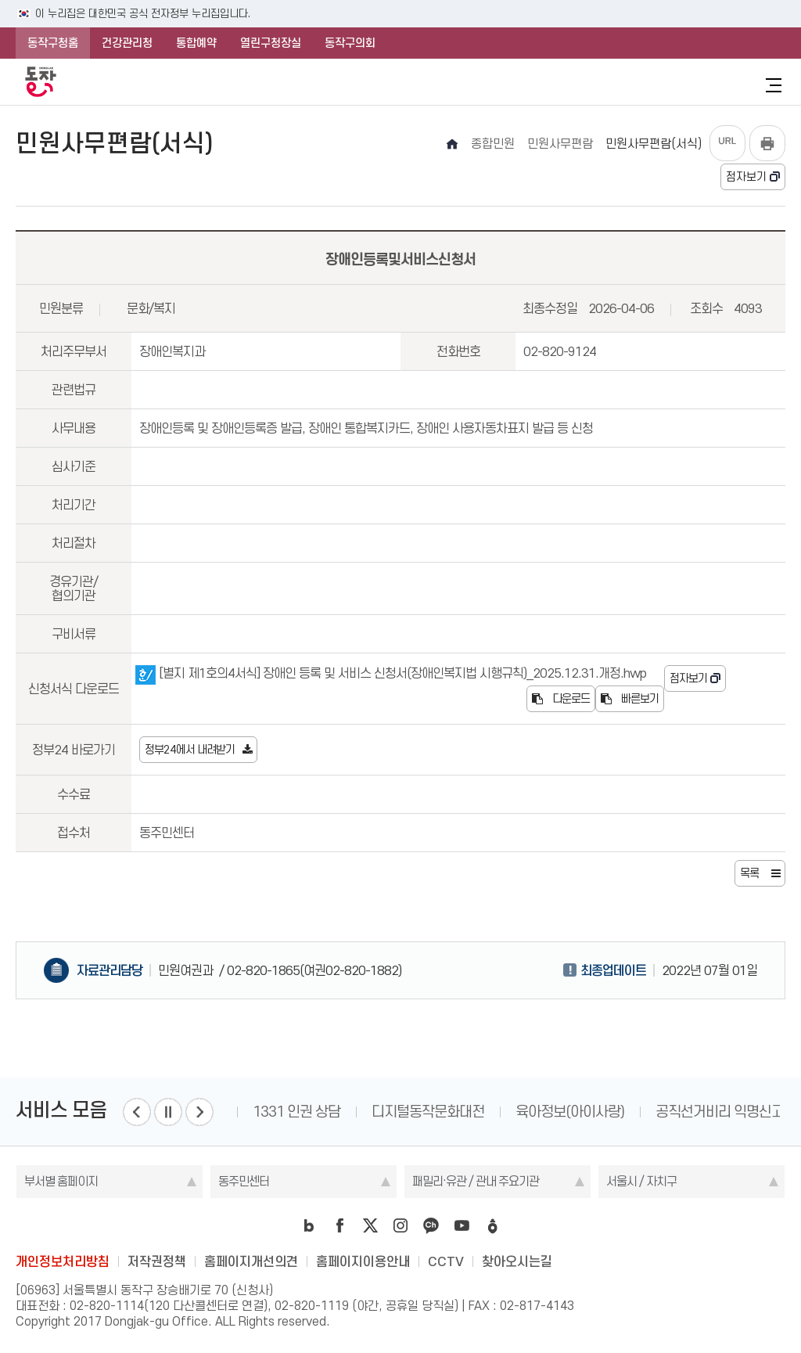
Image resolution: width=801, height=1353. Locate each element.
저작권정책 (157, 1261)
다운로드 (561, 699)
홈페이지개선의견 (251, 1261)
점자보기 (746, 177)
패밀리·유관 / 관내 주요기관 (475, 1181)
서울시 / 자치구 (641, 1181)
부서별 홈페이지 (61, 1181)
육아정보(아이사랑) (569, 1112)
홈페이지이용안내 (363, 1261)
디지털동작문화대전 (428, 1112)
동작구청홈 (52, 43)
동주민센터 (243, 1181)
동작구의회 (350, 43)
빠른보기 (630, 699)
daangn (492, 1225)
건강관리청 (127, 43)
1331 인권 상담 (296, 1112)
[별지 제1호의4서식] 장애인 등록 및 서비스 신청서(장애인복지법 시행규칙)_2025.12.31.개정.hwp (390, 673)
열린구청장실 (270, 43)
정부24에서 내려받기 (190, 750)
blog (309, 1225)
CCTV (446, 1261)
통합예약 (196, 43)
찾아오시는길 (517, 1261)
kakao (431, 1225)
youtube (461, 1225)
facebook (339, 1225)
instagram (400, 1225)
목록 (749, 873)
